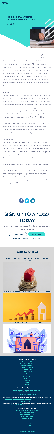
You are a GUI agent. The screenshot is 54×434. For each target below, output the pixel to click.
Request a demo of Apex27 (27, 416)
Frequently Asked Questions (27, 363)
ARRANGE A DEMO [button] (18, 234)
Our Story (27, 382)
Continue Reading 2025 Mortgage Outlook (21, 404)
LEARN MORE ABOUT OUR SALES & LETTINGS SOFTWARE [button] (27, 238)
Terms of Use (23, 431)
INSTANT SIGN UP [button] (36, 234)
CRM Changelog (27, 376)
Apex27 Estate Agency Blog (22, 410)
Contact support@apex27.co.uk (27, 412)
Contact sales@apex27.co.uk (27, 414)
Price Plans (27, 380)
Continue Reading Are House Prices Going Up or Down (18, 399)
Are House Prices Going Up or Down (27, 394)
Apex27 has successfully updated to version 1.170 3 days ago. (27, 390)
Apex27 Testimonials (27, 371)
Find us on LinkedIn (27, 423)
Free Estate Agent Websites (27, 365)
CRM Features (27, 378)
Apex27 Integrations (27, 369)
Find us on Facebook (27, 420)
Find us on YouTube (27, 425)
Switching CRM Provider (27, 367)
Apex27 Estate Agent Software (27, 361)
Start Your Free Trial (27, 375)
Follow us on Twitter (27, 422)
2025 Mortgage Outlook (27, 401)
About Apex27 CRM (27, 373)
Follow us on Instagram (27, 418)
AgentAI (27, 384)
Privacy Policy (31, 431)
